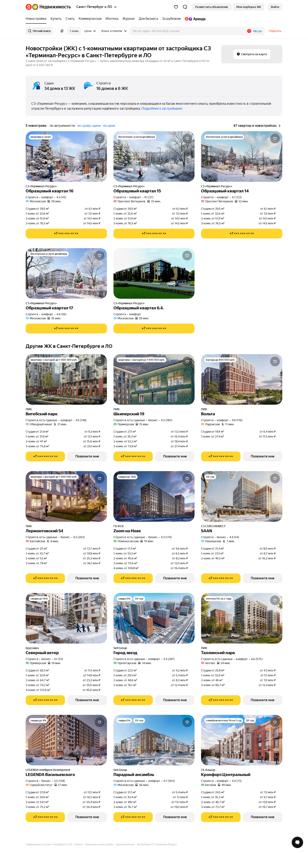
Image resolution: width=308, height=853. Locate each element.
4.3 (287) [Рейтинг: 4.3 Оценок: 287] (169, 659)
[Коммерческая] (90, 19)
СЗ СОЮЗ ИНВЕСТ (213, 526)
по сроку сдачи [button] (89, 126)
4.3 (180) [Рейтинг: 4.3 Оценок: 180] (166, 420)
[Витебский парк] (66, 379)
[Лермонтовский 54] (66, 496)
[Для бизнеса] (148, 19)
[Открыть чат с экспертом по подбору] (297, 842)
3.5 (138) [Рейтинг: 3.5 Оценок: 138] (59, 780)
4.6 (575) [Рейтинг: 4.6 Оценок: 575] (257, 659)
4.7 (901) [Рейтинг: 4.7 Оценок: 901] (169, 780)
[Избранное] (176, 7)
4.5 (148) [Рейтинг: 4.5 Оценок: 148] (81, 420)
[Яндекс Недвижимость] (51, 7)
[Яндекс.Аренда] (194, 19)
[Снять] (70, 19)
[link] (275, 7)
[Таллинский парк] (241, 618)
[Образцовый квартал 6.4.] (154, 273)
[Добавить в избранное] (99, 138)
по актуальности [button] (62, 126)
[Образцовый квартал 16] (66, 156)
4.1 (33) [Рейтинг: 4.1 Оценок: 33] (58, 659)
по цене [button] (109, 126)
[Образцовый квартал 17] (66, 273)
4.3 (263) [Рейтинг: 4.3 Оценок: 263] (79, 537)
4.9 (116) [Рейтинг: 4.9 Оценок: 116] (237, 420)
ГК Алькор (208, 769)
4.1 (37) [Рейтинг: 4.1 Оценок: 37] (148, 197)
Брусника (32, 648)
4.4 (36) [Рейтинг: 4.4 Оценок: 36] (61, 314)
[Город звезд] (154, 618)
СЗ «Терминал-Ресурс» (41, 186)
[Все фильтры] (62, 31)
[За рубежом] (171, 19)
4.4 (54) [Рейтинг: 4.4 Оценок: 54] (234, 537)
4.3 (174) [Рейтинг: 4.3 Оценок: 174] (166, 537)
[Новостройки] (37, 19)
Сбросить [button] (275, 31)
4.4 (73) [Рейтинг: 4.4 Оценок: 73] (237, 780)
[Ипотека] (111, 19)
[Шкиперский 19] (154, 379)
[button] (185, 7)
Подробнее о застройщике (162, 108)
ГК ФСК (118, 526)
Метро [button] (257, 31)
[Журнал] (128, 19)
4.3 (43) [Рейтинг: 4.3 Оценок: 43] (61, 197)
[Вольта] (241, 379)
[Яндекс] (29, 7)
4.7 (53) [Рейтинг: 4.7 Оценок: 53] (237, 197)
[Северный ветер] (66, 618)
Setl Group (120, 648)
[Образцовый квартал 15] (154, 156)
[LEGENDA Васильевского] (66, 740)
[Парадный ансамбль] (154, 740)
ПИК (29, 409)
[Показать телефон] (66, 233)
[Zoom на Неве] (154, 496)
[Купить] (56, 19)
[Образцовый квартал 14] (241, 156)
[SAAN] (241, 496)
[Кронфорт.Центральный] (241, 740)
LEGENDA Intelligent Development (48, 769)
